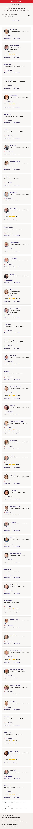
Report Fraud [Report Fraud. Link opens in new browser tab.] (4, 822)
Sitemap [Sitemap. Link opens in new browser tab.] (11, 822)
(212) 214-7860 (9, 264)
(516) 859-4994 (9, 722)
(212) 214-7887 (9, 345)
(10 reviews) (18, 395)
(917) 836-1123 (9, 791)
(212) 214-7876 (9, 543)
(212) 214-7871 (9, 427)
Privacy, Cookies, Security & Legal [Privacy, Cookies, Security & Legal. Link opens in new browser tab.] (8, 815)
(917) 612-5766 (9, 675)
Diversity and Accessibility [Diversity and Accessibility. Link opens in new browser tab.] (12, 824)
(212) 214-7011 (9, 232)
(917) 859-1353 (9, 462)
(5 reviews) (18, 216)
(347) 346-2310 (9, 314)
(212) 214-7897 (9, 606)
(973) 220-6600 (9, 167)
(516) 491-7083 (9, 496)
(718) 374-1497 (9, 691)
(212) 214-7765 (9, 559)
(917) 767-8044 (9, 151)
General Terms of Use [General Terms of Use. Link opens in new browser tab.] (18, 819)
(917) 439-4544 (9, 35)
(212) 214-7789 (9, 656)
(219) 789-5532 (9, 135)
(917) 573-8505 (9, 738)
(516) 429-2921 (9, 182)
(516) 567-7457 (9, 392)
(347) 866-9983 (9, 776)
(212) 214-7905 (9, 280)
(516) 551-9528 (9, 101)
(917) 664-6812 (9, 590)
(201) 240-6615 (9, 214)
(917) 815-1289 (9, 411)
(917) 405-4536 (9, 361)
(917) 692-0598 (9, 625)
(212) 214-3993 (9, 51)
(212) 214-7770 (9, 330)
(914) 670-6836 (9, 85)
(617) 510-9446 (9, 248)
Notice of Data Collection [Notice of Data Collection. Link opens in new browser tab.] (7, 819)
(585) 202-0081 (9, 575)
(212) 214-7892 (9, 528)
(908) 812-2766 (9, 198)
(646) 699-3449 (9, 707)
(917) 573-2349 (9, 377)
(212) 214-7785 (9, 480)
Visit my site (16, 38)
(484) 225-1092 (9, 512)
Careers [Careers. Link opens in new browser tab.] (3, 824)
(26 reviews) (18, 464)
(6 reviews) (18, 740)
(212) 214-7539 (9, 641)
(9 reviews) (18, 298)
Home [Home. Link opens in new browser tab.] (16, 822)
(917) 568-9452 (9, 757)
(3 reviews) (18, 659)
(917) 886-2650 (9, 120)
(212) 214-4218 (9, 295)
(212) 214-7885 (9, 446)
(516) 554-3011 (9, 70)
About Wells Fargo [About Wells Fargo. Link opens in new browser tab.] (23, 822)
